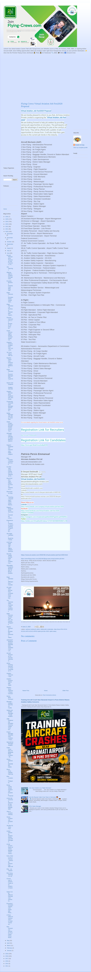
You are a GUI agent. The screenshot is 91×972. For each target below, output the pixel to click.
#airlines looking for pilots (33, 629)
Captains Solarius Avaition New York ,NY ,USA (10, 346)
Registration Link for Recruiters (42, 430)
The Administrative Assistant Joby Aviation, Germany (10, 606)
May (8, 940)
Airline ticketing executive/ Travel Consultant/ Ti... (10, 667)
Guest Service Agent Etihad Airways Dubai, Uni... (10, 335)
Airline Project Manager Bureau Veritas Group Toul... (10, 426)
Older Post (65, 690)
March (9, 945)
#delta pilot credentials (47, 629)
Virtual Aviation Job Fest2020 (10, 820)
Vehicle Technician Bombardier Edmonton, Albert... (10, 632)
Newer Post (26, 690)
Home (46, 690)
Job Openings (10, 268)
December (10, 233)
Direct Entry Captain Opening (10, 772)
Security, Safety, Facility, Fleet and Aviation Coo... (10, 558)
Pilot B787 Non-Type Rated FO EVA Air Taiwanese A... (10, 484)
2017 (7, 958)
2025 (7, 219)
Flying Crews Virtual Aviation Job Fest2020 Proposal (10, 790)
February (9, 948)
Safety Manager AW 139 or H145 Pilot (10, 416)
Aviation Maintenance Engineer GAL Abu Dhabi (10, 395)
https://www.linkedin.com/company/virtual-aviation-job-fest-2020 (42, 506)
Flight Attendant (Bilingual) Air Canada (10, 581)
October (9, 241)
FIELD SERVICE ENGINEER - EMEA (10, 763)
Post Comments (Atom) (49, 695)
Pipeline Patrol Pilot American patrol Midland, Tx (10, 362)
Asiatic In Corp (79, 145)
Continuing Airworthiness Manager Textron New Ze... (10, 406)
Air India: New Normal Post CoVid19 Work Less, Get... (10, 593)
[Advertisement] (22, 77)
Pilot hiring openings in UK (10, 874)
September (10, 244)
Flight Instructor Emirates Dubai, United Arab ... (10, 297)
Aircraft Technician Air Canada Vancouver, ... (10, 657)
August (9, 248)
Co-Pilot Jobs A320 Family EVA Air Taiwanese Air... (10, 471)
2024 (7, 221)
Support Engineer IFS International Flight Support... (10, 450)
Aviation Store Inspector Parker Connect (10, 690)
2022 (7, 226)
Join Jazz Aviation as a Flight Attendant (40, 788)
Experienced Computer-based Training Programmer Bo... (10, 526)
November (10, 237)
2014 (7, 963)
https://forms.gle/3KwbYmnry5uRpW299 (34, 445)
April (8, 943)
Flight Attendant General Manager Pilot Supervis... (10, 375)
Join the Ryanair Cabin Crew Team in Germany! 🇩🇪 (43, 797)
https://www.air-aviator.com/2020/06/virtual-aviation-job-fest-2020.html (44, 555)
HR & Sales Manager (35, 806)
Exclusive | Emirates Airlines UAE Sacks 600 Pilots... (10, 908)
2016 (7, 961)
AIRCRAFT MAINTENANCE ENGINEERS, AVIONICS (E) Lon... (10, 645)
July (8, 250)
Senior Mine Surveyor (10, 697)
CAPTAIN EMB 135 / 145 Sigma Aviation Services (10, 547)
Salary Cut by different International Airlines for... (10, 896)
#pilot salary (53, 631)
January (9, 950)
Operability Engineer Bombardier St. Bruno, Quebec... (10, 570)
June (8, 253)
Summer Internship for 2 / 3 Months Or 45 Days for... (10, 323)
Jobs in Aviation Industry (10, 813)
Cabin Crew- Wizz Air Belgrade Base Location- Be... (10, 752)
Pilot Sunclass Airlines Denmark (10, 461)
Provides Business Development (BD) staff (10, 285)
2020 (7, 231)
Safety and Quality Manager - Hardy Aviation (10, 713)
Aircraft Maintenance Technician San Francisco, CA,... (10, 260)
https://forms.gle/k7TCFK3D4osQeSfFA (28, 435)
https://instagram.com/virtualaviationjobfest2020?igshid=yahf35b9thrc (44, 517)
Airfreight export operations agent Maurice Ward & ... (10, 438)
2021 (7, 229)
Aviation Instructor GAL (10, 675)
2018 (7, 956)
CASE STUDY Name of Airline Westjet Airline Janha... (10, 848)
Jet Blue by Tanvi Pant (10, 827)
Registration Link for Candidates (43, 440)
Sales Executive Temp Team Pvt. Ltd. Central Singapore (10, 619)
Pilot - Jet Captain (9, 869)
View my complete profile (80, 147)
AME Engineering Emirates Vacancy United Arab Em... (10, 724)
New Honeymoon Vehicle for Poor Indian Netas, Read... (10, 932)
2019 (7, 953)
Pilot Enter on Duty (9, 492)
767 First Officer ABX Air (9, 354)
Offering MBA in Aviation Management (10, 275)
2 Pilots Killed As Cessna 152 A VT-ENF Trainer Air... (10, 919)
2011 (7, 966)
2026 (7, 216)
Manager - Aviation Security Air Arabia (10, 704)
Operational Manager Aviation (10, 743)
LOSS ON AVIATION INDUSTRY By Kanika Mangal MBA (10, 804)
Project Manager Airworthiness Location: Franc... (10, 735)
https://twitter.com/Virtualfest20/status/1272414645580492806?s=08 (44, 521)
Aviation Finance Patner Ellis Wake (10, 682)
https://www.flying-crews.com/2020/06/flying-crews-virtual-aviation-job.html (42, 558)
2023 (7, 224)
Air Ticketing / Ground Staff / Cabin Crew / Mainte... (10, 500)
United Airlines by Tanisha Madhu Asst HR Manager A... (10, 836)
